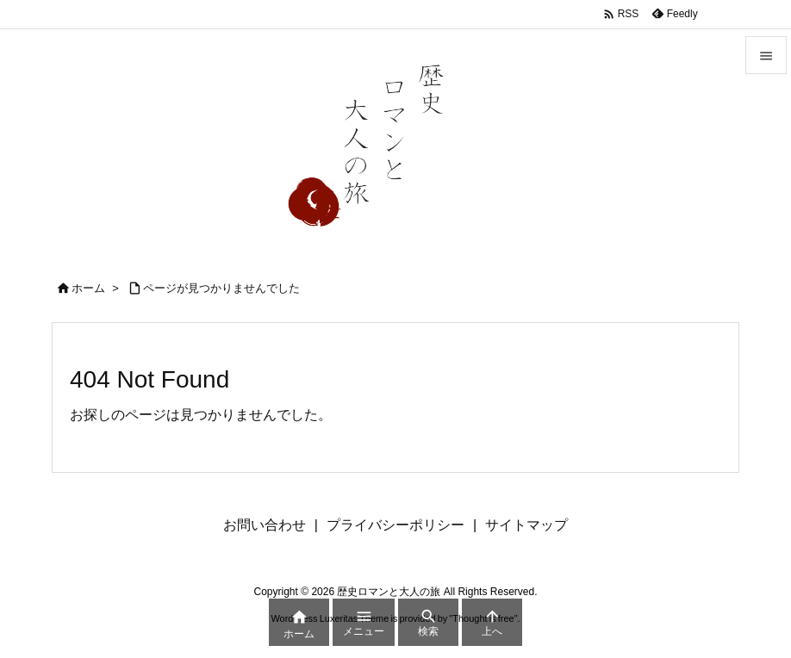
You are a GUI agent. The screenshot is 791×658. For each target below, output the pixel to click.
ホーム (88, 288)
